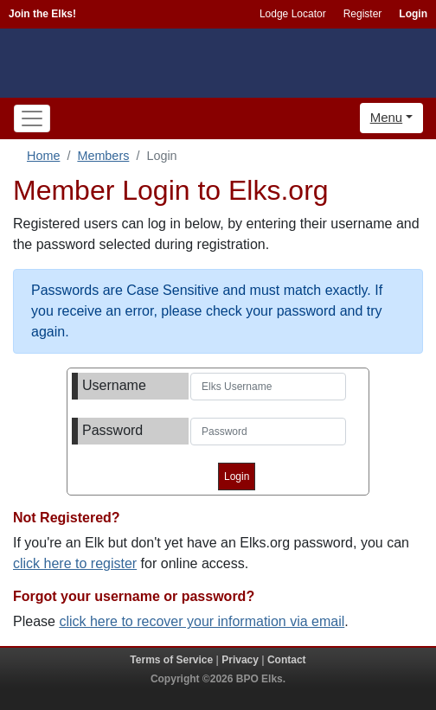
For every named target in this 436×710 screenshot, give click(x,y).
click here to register (75, 563)
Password (112, 430)
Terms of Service (171, 660)
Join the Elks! (42, 14)
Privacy (240, 660)
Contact (286, 660)
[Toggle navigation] (32, 118)
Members (103, 156)
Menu (386, 117)
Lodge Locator (293, 14)
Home (43, 156)
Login (413, 14)
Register (362, 14)
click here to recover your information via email (201, 621)
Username (114, 385)
